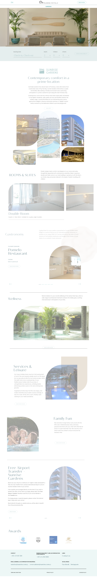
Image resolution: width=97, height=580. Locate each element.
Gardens (48, 6)
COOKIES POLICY (82, 576)
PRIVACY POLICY (50, 576)
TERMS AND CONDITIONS (16, 576)
